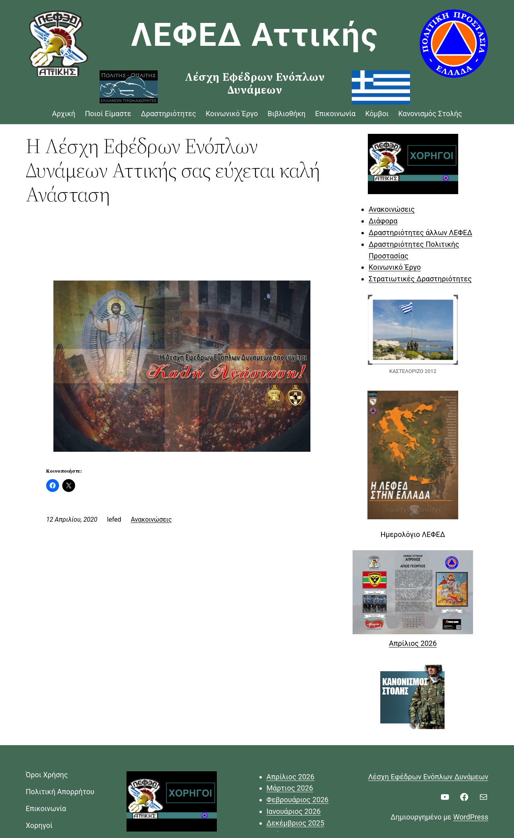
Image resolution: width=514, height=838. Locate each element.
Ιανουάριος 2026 (294, 811)
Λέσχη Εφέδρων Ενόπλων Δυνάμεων (428, 776)
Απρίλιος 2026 (412, 643)
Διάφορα (383, 221)
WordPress (470, 817)
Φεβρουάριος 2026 (298, 799)
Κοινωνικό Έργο (395, 267)
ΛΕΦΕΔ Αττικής (255, 35)
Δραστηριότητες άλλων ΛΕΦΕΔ (420, 232)
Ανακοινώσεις (151, 519)
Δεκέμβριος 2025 (295, 823)
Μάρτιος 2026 (290, 788)
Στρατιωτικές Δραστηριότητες (420, 279)
